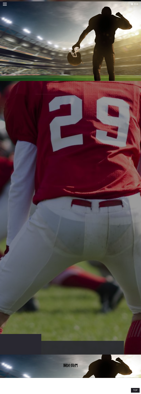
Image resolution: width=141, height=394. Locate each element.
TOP (135, 390)
